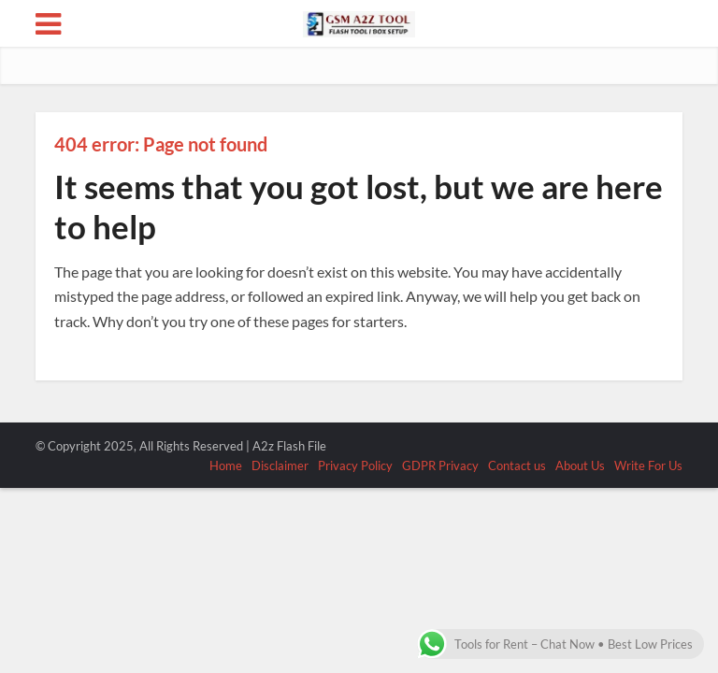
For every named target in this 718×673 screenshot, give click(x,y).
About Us (580, 465)
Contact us (517, 465)
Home (225, 465)
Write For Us (648, 465)
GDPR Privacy (440, 465)
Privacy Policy (355, 465)
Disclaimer (280, 465)
